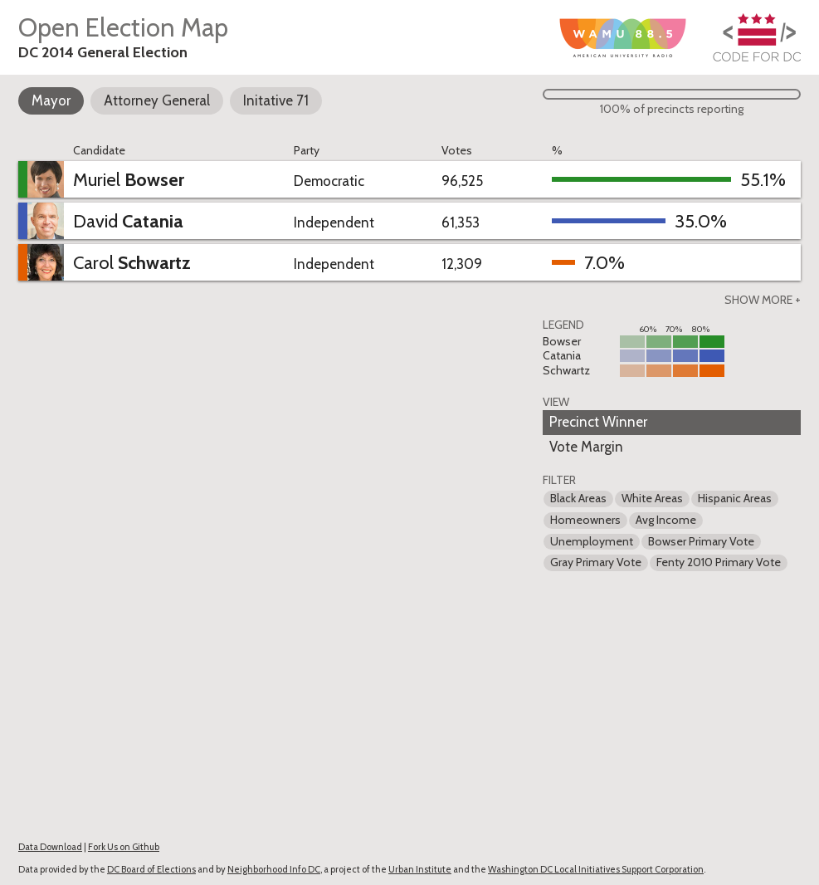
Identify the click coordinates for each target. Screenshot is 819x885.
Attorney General (157, 100)
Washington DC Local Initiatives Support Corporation (596, 869)
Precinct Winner (598, 421)
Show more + (762, 299)
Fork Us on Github (123, 847)
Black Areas (578, 498)
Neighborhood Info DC (273, 869)
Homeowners (585, 519)
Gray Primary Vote (595, 562)
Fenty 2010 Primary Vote (718, 562)
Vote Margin (586, 446)
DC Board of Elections (151, 869)
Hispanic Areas (735, 498)
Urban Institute (419, 869)
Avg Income (666, 519)
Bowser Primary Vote (701, 541)
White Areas (652, 498)
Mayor (51, 100)
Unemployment (591, 541)
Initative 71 (276, 100)
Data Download (50, 847)
